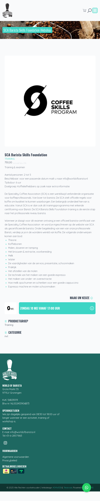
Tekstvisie (68, 487)
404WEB (57, 487)
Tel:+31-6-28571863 (12, 435)
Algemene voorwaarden (15, 456)
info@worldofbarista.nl (22, 432)
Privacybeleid (9, 460)
